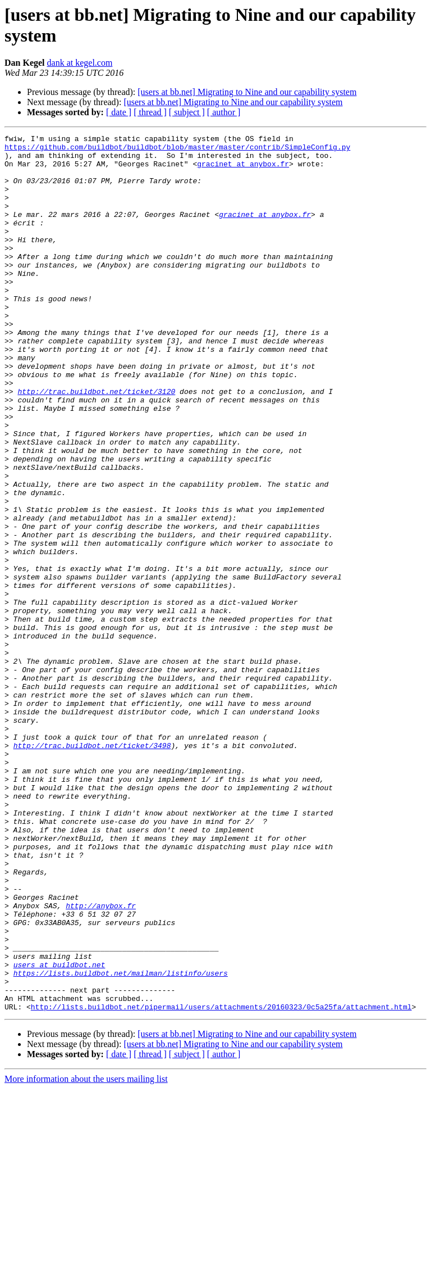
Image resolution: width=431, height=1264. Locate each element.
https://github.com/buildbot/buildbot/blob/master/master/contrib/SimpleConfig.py (177, 150)
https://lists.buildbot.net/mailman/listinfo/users (120, 1141)
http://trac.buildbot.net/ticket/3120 (96, 443)
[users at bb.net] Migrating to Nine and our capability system (246, 92)
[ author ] (224, 112)
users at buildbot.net (59, 1131)
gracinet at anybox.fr (243, 170)
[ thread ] (150, 112)
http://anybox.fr (101, 1060)
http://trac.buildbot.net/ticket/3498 (92, 868)
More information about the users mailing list (86, 1254)
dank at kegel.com (80, 62)
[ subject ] (187, 112)
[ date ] (118, 112)
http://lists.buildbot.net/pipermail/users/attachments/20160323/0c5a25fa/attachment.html (221, 1182)
